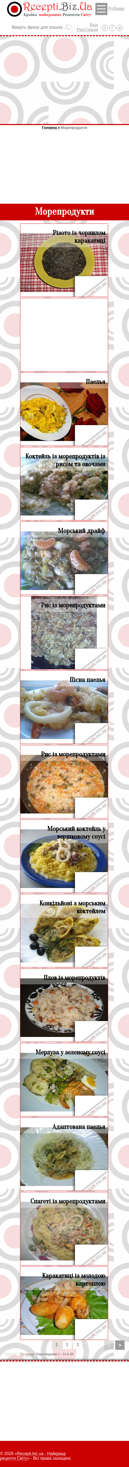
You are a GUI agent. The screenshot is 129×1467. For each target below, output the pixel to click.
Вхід (94, 25)
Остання (27, 1354)
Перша (11, 1354)
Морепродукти (74, 128)
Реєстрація (87, 29)
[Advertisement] (64, 79)
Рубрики (109, 9)
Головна (49, 128)
